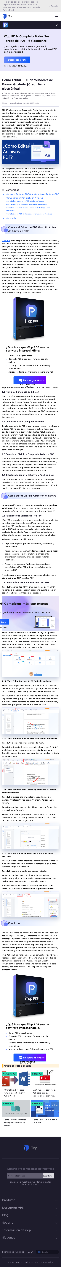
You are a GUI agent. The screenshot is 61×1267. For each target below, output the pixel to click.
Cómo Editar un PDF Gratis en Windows (26, 198)
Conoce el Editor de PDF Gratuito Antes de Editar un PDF (32, 194)
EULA (30, 1252)
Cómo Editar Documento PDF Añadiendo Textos (25, 201)
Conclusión (11, 218)
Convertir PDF (9, 1074)
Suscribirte (47, 1176)
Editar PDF (37, 1074)
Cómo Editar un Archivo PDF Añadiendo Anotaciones (26, 204)
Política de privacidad (13, 1252)
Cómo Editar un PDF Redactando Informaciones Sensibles (29, 214)
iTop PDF (6, 240)
